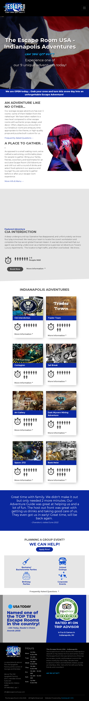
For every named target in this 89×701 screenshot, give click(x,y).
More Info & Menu (13, 181)
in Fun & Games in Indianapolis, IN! (66, 633)
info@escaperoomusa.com (14, 692)
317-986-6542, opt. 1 (11, 687)
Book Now (15, 269)
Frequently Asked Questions (18, 138)
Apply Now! (44, 549)
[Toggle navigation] (84, 8)
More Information (35, 269)
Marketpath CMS (67, 698)
